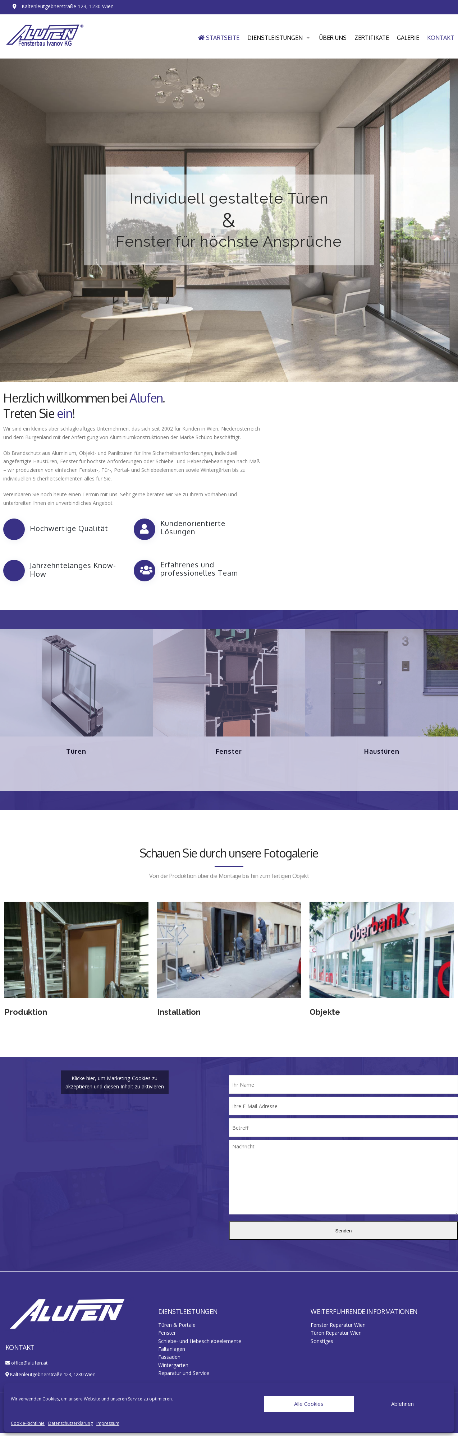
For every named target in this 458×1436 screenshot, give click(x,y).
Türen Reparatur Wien (336, 1336)
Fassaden (169, 1360)
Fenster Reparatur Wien (338, 1328)
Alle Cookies (309, 1403)
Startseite (218, 37)
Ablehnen (402, 1403)
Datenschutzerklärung (70, 1423)
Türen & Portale (177, 1328)
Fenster (167, 1336)
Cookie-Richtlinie (28, 1423)
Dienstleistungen (275, 37)
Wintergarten (173, 1368)
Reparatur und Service (183, 1376)
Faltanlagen (171, 1352)
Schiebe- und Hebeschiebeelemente (199, 1344)
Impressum (107, 1423)
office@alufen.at (29, 1366)
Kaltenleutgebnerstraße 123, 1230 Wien (53, 1377)
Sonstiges (322, 1344)
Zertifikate (371, 37)
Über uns (333, 37)
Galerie (408, 37)
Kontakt (440, 37)
